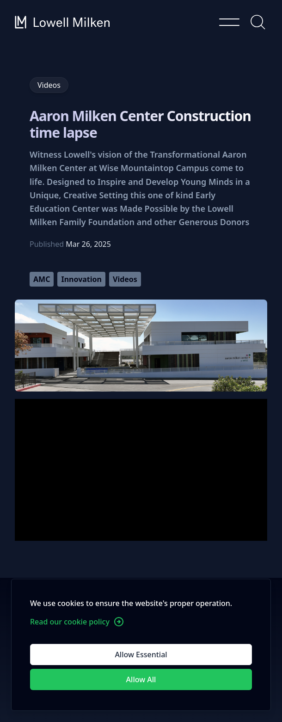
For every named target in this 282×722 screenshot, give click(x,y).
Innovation (81, 279)
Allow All (141, 679)
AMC (41, 279)
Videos (125, 279)
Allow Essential (141, 654)
